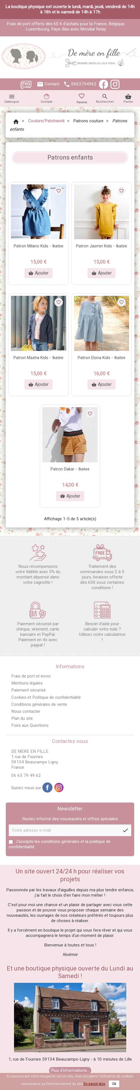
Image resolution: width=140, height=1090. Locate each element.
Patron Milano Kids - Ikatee (38, 246)
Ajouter (38, 273)
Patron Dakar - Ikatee (70, 469)
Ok (114, 1084)
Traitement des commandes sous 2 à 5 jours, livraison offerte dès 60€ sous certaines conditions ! (102, 567)
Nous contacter (25, 711)
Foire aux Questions (30, 725)
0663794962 (84, 83)
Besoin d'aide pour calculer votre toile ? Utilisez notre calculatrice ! (102, 622)
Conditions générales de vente (39, 704)
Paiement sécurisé (28, 690)
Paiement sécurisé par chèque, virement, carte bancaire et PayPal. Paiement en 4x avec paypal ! (37, 625)
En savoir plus (94, 1084)
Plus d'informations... (70, 1070)
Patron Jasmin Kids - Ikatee (101, 246)
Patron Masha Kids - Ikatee (38, 357)
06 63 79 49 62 (26, 775)
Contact (52, 83)
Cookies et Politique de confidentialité (46, 697)
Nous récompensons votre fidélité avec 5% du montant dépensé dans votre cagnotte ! (37, 564)
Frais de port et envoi (31, 676)
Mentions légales (27, 683)
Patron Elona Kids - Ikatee (101, 357)
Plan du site (22, 718)
